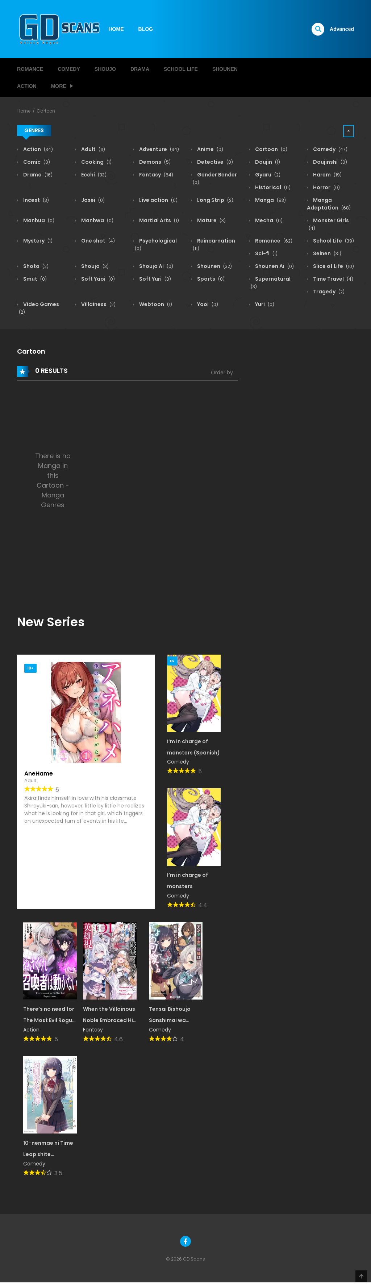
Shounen (225, 69)
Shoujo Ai (155, 266)
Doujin (267, 162)
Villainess (98, 304)
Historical (272, 187)
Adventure (158, 149)
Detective (214, 162)
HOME (116, 29)
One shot (97, 240)
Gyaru (267, 174)
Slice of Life (333, 266)
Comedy (69, 69)
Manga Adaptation (329, 203)
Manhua (38, 220)
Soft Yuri (154, 278)
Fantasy (155, 174)
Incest (35, 200)
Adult (92, 149)
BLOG (145, 29)
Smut (34, 278)
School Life (181, 69)
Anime (209, 149)
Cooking (96, 162)
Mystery (37, 240)
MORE (58, 86)
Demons (154, 162)
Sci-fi (266, 253)
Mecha (268, 220)
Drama (139, 69)
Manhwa (96, 220)
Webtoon (155, 304)
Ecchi (93, 174)
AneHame (38, 773)
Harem (327, 174)
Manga (270, 200)
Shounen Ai (274, 266)
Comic (36, 162)
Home (23, 111)
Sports (210, 278)
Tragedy (328, 291)
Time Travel (332, 278)
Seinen (326, 253)
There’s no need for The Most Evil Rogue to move (49, 1020)
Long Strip (214, 200)
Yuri (264, 304)
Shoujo (105, 69)
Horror (326, 187)
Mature (211, 220)
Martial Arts (158, 220)
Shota (35, 266)
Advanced (342, 29)
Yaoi (207, 304)
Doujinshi (329, 162)
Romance (30, 69)
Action (27, 86)
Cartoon (46, 111)
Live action (158, 200)
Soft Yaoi (97, 278)
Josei (92, 200)
